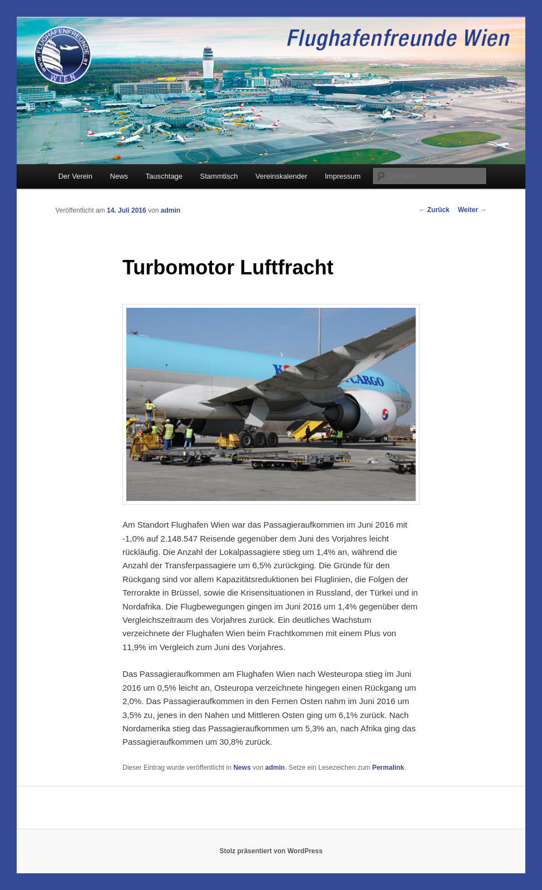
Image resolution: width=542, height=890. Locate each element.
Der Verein (75, 176)
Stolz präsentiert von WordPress (270, 851)
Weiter (472, 210)
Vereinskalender (281, 176)
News (119, 176)
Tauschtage (164, 176)
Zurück (433, 210)
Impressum (343, 176)
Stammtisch (219, 176)
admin (170, 210)
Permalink (388, 767)
